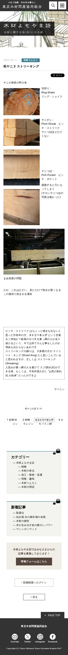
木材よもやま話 (25, 462)
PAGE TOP (54, 615)
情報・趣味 (27, 478)
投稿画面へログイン (34, 582)
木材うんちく (29, 483)
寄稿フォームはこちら (34, 561)
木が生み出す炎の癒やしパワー (34, 525)
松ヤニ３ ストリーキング (21, 66)
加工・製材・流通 (31, 474)
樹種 (24, 466)
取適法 (20, 513)
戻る (34, 597)
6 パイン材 (45, 423)
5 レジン (29, 423)
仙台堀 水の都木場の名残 (31, 517)
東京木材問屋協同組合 (34, 626)
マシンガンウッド (26, 529)
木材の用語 (27, 487)
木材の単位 (27, 470)
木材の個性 (22, 521)
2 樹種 (26, 419)
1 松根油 (12, 419)
